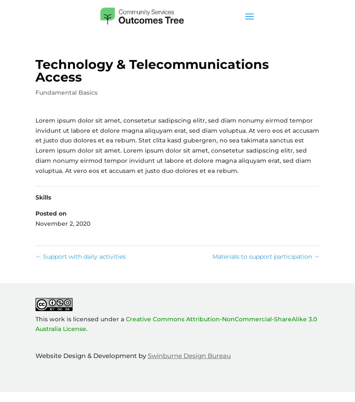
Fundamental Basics (66, 92)
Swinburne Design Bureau (189, 356)
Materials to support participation (266, 256)
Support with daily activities (80, 256)
